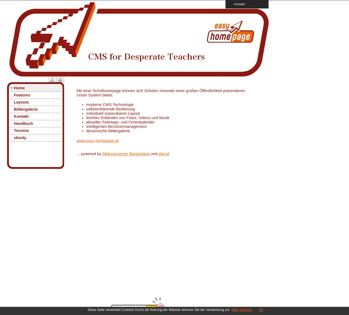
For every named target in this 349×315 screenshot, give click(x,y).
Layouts (21, 102)
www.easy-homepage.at (98, 141)
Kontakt (238, 3)
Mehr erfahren (241, 310)
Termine (21, 130)
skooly (20, 138)
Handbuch (23, 123)
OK (261, 310)
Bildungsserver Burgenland (125, 154)
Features (22, 95)
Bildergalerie (26, 109)
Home (19, 88)
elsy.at (163, 154)
